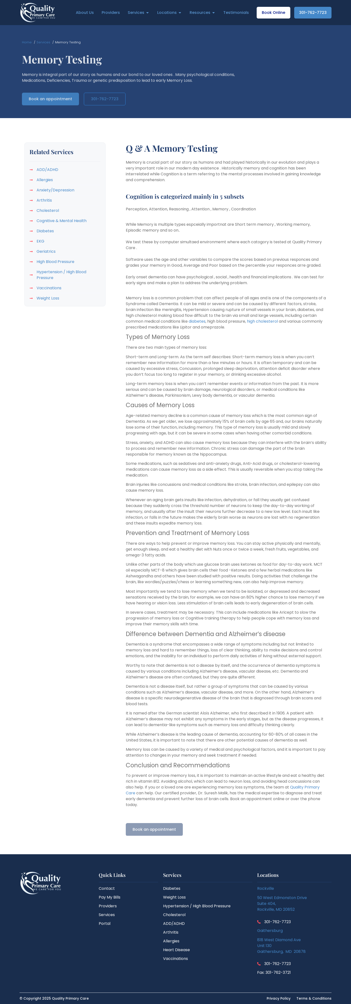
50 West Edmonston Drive (282, 898)
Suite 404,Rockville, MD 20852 (276, 906)
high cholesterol (262, 321)
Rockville (265, 888)
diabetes (197, 321)
